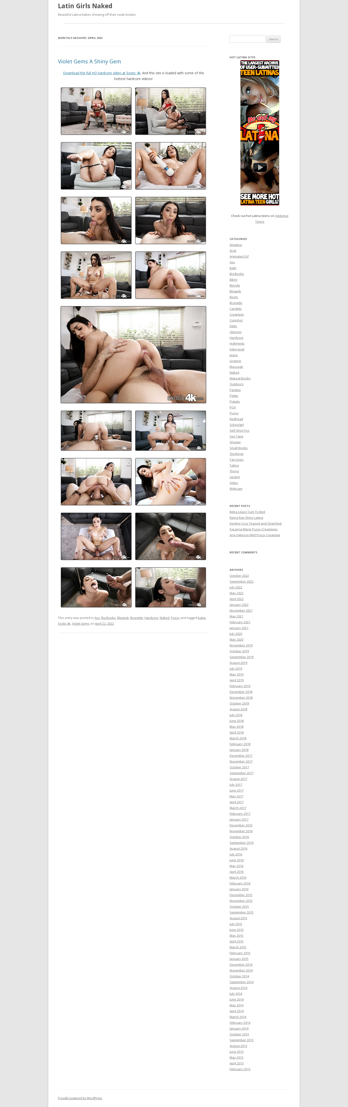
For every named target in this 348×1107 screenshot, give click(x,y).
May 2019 (236, 674)
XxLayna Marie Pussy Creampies (254, 529)
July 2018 (236, 715)
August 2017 (238, 779)
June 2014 (237, 999)
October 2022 (239, 575)
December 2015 (241, 895)
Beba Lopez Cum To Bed (247, 512)
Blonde (235, 285)
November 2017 (241, 761)
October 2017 (239, 767)
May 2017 (236, 796)
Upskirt (235, 477)
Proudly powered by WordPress (80, 1098)
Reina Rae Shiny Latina (246, 517)
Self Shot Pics (239, 430)
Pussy (175, 618)
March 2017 (238, 808)
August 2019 (238, 663)
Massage (236, 366)
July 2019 (236, 668)
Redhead (236, 419)
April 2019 (237, 680)
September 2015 (242, 912)
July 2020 (236, 634)
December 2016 (241, 825)
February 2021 (240, 622)
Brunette (136, 618)
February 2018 (240, 744)
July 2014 (236, 993)
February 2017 (240, 813)
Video (234, 483)
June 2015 (237, 930)
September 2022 (242, 581)
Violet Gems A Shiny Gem (89, 61)
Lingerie (235, 361)
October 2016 (239, 837)
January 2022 (239, 604)
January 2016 (239, 889)
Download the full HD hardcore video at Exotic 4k (101, 73)
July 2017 (236, 784)
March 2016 (238, 877)
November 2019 (241, 645)
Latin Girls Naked (85, 5)
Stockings (237, 454)
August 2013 (238, 1046)
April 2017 (237, 802)
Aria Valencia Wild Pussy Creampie (255, 535)
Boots (234, 297)
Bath (233, 268)
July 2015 (236, 924)
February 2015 (240, 953)
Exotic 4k (64, 623)
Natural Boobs (240, 378)
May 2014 (236, 1005)
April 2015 (237, 941)
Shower (235, 442)
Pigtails (235, 401)
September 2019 (242, 657)
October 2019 (239, 651)
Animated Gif (239, 256)
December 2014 (241, 964)
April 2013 (237, 1063)
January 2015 (239, 959)
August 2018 (238, 709)
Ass (97, 618)
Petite (234, 396)
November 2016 (241, 831)
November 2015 (241, 901)
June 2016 (237, 860)
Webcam (236, 488)
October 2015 (239, 906)
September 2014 (242, 982)
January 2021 (239, 628)
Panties (235, 390)
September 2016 (242, 842)
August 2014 (238, 988)
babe (202, 618)
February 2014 (240, 1022)
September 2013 (242, 1040)
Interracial (237, 349)
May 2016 (236, 866)
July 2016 (236, 854)
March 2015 (238, 947)
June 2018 (237, 721)
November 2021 (241, 610)
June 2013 (237, 1051)
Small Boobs (239, 448)
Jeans (234, 355)
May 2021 (236, 616)
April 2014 (237, 1011)
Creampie (237, 314)
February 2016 (240, 883)
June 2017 (237, 790)
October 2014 (239, 976)
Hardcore (151, 618)
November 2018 (241, 697)
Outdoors (237, 384)
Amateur (236, 245)
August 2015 (238, 918)
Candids (236, 308)
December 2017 (241, 755)
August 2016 (238, 848)
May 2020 (236, 639)
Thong (234, 471)
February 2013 (240, 1069)
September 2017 (242, 773)
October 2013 (239, 1034)
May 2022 (236, 593)
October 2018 (239, 703)
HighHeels (237, 343)
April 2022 (237, 599)
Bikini (233, 279)
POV (233, 407)
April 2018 (237, 732)
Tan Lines (237, 459)
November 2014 (241, 970)
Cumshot (236, 320)
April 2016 (237, 871)
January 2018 (239, 750)
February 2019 (240, 686)
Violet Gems (81, 623)
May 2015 (236, 935)
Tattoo (234, 465)
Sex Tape (236, 436)
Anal (233, 250)
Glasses (236, 332)
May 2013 (236, 1057)
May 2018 (236, 726)
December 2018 (241, 692)
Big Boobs (108, 618)
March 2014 (238, 1017)
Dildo (233, 326)
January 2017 (239, 819)
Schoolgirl (237, 425)
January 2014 (239, 1028)
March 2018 (238, 738)
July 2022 (236, 587)
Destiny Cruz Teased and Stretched (256, 523)
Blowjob (123, 618)
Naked (164, 618)
